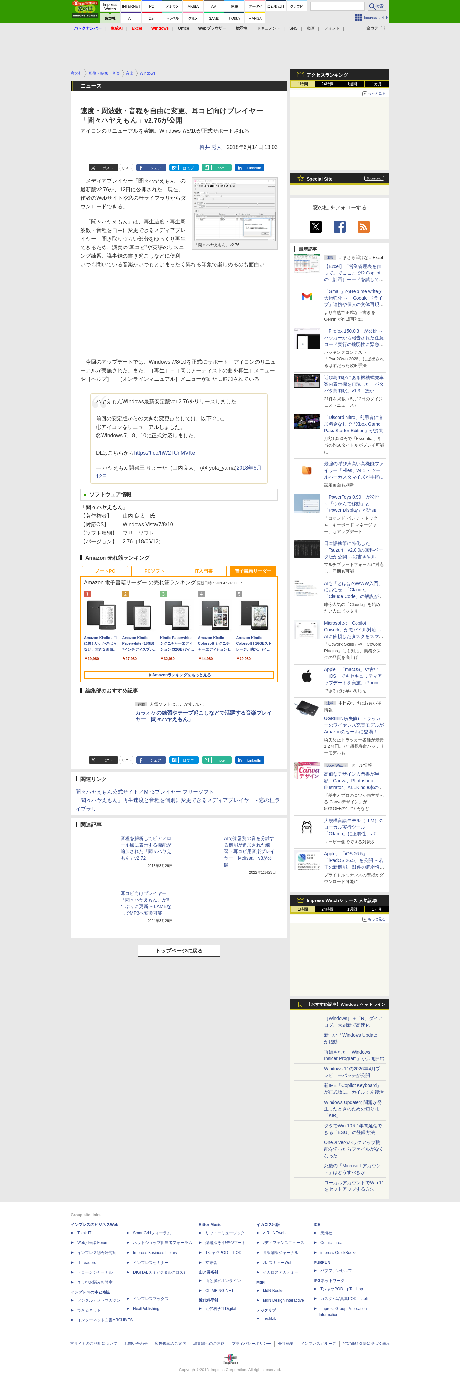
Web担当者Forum (92, 1242)
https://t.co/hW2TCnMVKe (164, 453)
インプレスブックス (151, 1298)
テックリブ (266, 1310)
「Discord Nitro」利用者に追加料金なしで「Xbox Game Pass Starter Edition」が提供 (353, 424)
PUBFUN (322, 1262)
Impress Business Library (155, 1252)
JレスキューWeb (277, 1262)
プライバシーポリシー (251, 1343)
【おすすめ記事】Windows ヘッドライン (346, 1004)
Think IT (84, 1233)
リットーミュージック (225, 1233)
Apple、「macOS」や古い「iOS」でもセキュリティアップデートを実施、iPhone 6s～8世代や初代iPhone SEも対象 (353, 682)
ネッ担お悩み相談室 (95, 1282)
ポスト (108, 168)
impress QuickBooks (338, 1252)
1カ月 (377, 84)
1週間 (352, 84)
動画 (311, 28)
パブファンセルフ (336, 1270)
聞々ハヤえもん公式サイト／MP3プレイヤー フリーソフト (145, 792)
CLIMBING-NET (219, 1290)
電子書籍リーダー (253, 571)
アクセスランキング (327, 75)
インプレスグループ (318, 1343)
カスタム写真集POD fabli (344, 1298)
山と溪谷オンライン (223, 1280)
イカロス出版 (268, 1224)
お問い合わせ (136, 1343)
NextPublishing (146, 1308)
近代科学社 (208, 1300)
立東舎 (211, 1262)
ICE (317, 1224)
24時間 (327, 84)
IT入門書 (204, 571)
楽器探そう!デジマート (225, 1242)
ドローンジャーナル (95, 1272)
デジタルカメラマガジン (99, 1300)
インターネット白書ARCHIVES (105, 1320)
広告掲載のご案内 (170, 1343)
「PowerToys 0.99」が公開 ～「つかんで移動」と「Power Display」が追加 (352, 503)
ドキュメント (268, 28)
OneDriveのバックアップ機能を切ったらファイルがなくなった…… (354, 1149)
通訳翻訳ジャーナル (280, 1252)
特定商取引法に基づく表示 (366, 1343)
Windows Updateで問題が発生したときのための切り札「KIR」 (353, 1109)
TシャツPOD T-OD (223, 1252)
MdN (260, 1282)
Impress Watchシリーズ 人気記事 (342, 900)
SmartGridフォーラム (152, 1233)
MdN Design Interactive (283, 1300)
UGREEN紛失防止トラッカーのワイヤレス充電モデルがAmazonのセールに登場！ (354, 725)
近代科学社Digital (220, 1308)
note (221, 168)
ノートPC (105, 571)
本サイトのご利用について (93, 1343)
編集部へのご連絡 (209, 1343)
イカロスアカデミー (280, 1272)
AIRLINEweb (274, 1233)
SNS (293, 28)
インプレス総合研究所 (97, 1252)
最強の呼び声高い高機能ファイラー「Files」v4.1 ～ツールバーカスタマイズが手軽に (354, 470)
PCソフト (154, 571)
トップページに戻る (179, 950)
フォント (332, 28)
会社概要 (286, 1343)
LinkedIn (254, 168)
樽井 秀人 (210, 147)
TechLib (269, 1318)
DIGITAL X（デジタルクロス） (160, 1272)
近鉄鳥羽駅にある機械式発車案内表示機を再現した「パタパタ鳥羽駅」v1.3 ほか (354, 384)
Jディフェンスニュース (283, 1242)
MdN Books (273, 1290)
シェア (155, 168)
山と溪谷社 (208, 1272)
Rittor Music (210, 1224)
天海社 (326, 1233)
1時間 (303, 84)
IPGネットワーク (329, 1280)
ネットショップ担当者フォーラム (162, 1242)
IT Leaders (86, 1262)
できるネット (89, 1310)
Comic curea (331, 1242)
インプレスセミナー (151, 1262)
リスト (127, 168)
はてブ (188, 168)
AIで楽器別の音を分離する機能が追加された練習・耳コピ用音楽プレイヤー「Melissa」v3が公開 (249, 851)
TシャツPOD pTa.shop (341, 1289)
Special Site (320, 179)
